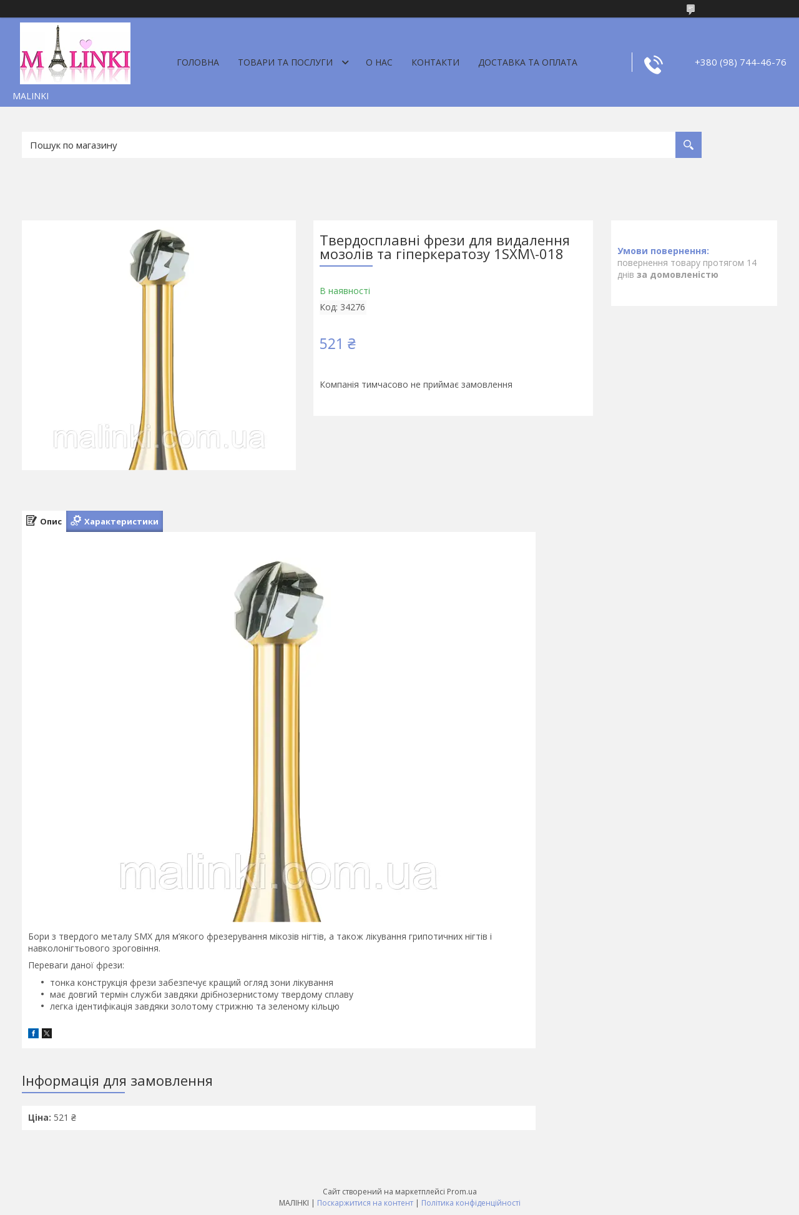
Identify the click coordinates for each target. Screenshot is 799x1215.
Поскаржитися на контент (365, 1203)
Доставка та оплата (527, 62)
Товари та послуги (285, 62)
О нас (379, 62)
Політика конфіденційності (471, 1203)
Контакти (435, 62)
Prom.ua (462, 1191)
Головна (198, 62)
